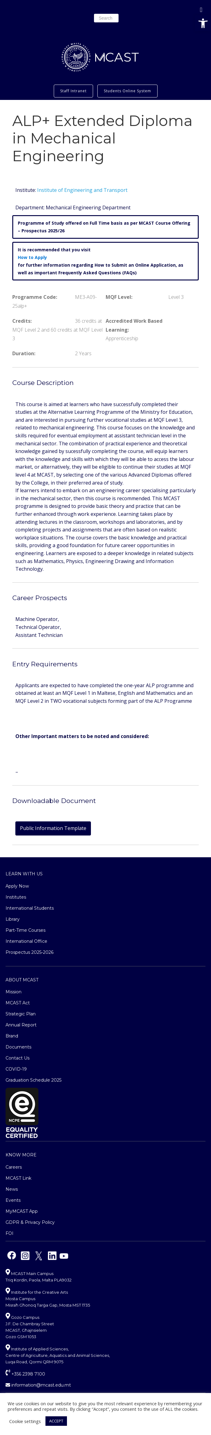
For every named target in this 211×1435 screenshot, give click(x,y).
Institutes (16, 897)
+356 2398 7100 (25, 1374)
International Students (30, 908)
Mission (13, 992)
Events (13, 1200)
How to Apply (32, 257)
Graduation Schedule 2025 (33, 1080)
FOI (10, 1233)
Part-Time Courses (25, 930)
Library (13, 919)
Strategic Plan (21, 1014)
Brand (12, 1036)
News (12, 1189)
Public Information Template (53, 828)
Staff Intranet (73, 90)
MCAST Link (18, 1178)
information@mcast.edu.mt (38, 1385)
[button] (203, 23)
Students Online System (127, 90)
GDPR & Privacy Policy (30, 1222)
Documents (18, 1047)
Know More (21, 1155)
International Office (26, 941)
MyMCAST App (22, 1211)
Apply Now (17, 886)
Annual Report (21, 1025)
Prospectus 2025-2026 (29, 952)
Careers (14, 1167)
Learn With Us (24, 874)
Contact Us (17, 1058)
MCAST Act (18, 1003)
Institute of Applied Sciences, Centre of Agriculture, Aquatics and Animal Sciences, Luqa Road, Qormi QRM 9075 (58, 1355)
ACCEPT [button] (56, 1421)
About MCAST (22, 980)
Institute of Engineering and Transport (82, 190)
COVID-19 (16, 1069)
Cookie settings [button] (25, 1421)
